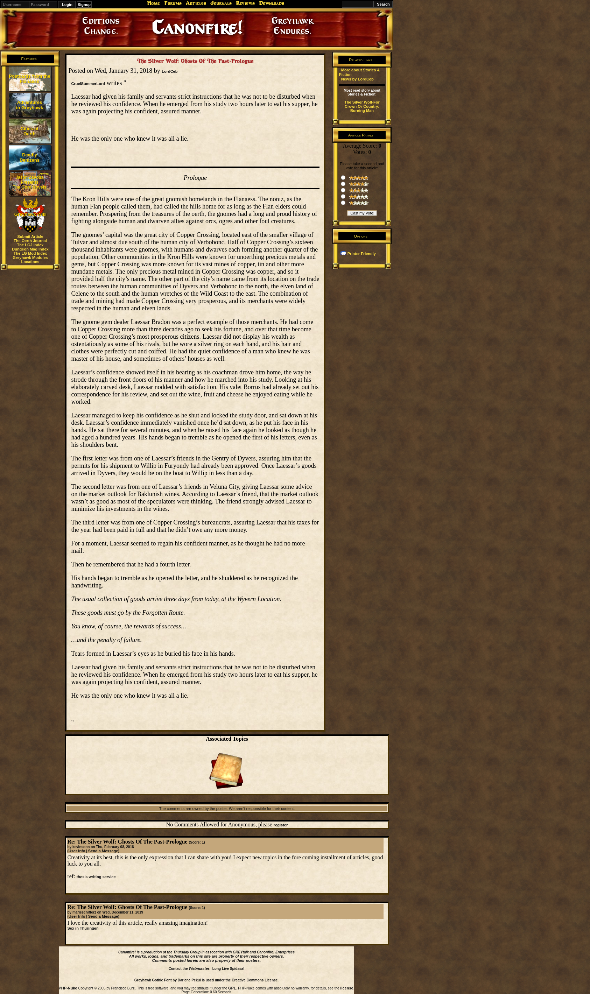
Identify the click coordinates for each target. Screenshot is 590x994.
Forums (173, 3)
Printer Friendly (361, 254)
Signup (84, 4)
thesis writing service (96, 877)
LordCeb (169, 71)
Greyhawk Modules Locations (30, 259)
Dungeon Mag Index (30, 249)
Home (153, 3)
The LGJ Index (30, 245)
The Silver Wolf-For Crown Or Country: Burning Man (362, 106)
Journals (221, 3)
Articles (196, 3)
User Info (77, 851)
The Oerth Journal (30, 241)
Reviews (245, 3)
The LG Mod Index (30, 253)
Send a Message (103, 851)
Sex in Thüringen (82, 928)
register (281, 825)
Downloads (271, 3)
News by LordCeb (357, 79)
